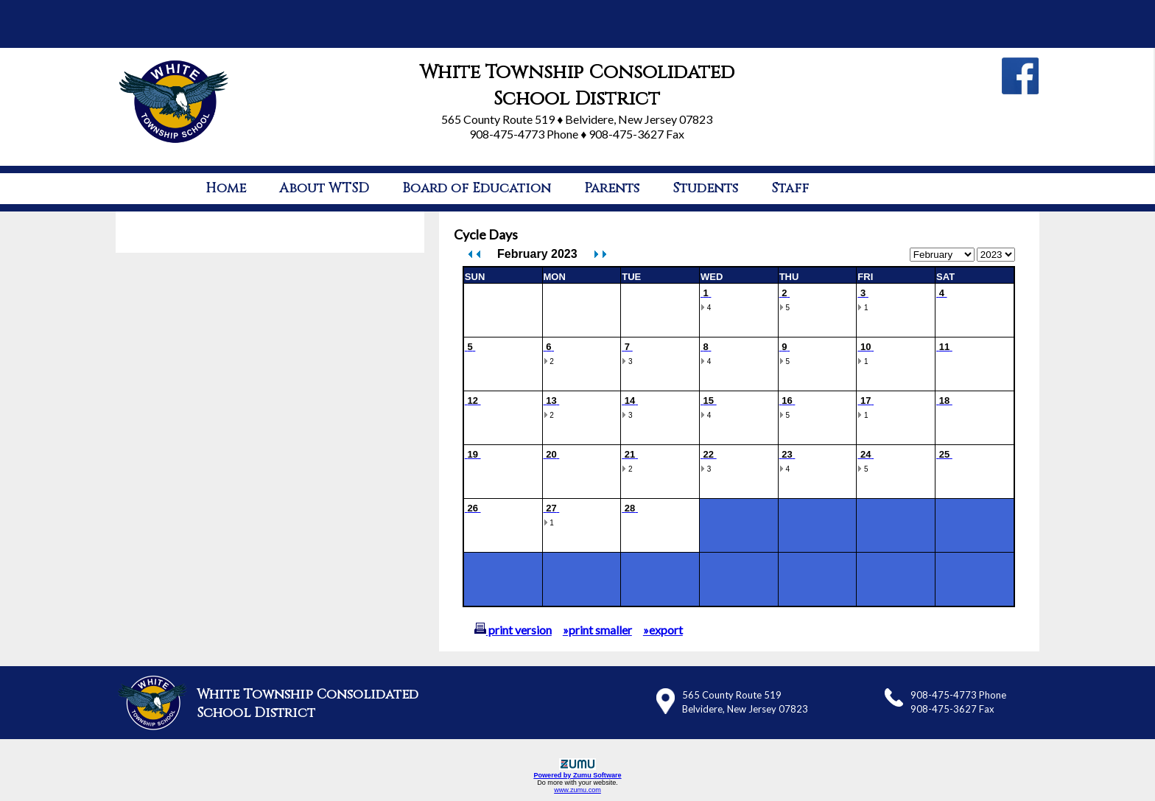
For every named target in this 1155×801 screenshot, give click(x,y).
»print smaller (597, 630)
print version (513, 630)
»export (663, 630)
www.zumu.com (577, 790)
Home (226, 188)
